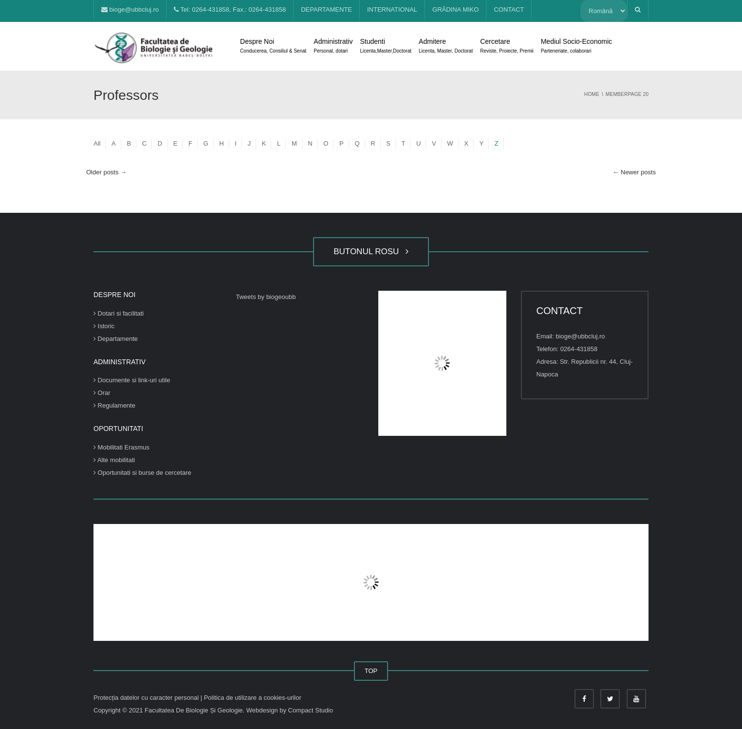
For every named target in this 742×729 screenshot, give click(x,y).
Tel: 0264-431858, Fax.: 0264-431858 (230, 9)
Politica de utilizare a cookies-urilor (252, 697)
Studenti (385, 46)
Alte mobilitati (114, 460)
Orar (102, 392)
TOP (371, 670)
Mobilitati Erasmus (121, 447)
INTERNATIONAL (392, 9)
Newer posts (634, 172)
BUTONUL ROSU (371, 251)
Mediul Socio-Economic (576, 46)
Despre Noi (273, 46)
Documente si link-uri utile (131, 380)
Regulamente (114, 405)
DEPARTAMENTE (326, 9)
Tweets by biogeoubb (266, 296)
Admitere (446, 46)
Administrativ (333, 46)
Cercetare (506, 46)
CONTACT (509, 9)
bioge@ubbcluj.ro (130, 9)
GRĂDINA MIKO (455, 9)
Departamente (115, 338)
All (96, 143)
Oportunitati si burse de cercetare (142, 472)
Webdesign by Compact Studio (289, 710)
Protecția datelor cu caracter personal (147, 697)
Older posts (106, 172)
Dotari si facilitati (118, 313)
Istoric (103, 326)
